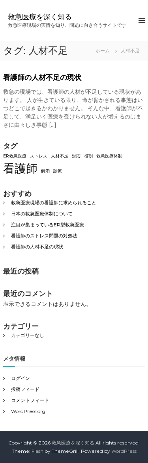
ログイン (20, 378)
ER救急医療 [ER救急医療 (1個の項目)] (14, 156)
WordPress (124, 451)
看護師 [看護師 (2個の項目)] (20, 168)
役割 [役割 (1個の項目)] (88, 156)
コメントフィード (30, 400)
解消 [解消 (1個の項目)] (45, 171)
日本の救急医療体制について (42, 214)
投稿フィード (25, 389)
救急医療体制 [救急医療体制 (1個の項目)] (109, 156)
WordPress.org (28, 411)
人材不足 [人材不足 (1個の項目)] (59, 156)
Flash (37, 451)
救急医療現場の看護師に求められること (53, 203)
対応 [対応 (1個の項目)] (76, 156)
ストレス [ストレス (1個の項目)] (38, 156)
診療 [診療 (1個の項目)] (57, 171)
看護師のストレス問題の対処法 (44, 236)
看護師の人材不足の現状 (42, 77)
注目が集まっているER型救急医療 (47, 225)
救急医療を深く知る (40, 17)
